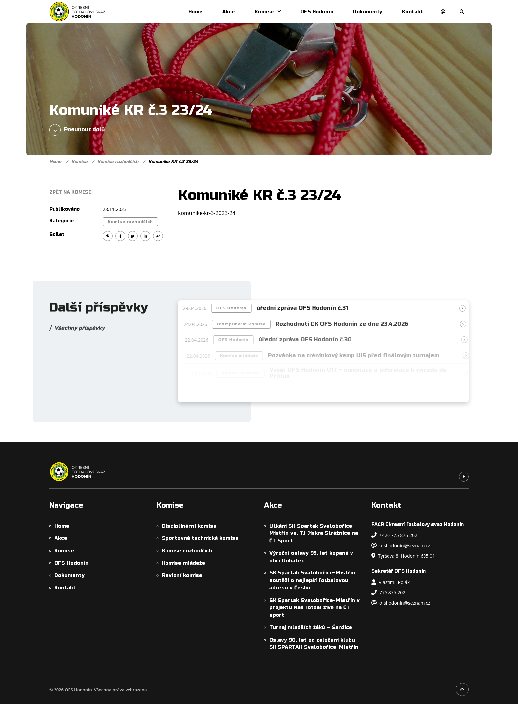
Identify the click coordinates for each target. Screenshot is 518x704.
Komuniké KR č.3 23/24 (173, 161)
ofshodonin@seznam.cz (400, 545)
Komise (264, 12)
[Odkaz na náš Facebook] (464, 477)
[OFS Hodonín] (77, 11)
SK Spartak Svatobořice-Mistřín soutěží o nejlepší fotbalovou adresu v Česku (312, 580)
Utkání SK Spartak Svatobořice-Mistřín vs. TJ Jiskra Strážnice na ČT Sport (313, 533)
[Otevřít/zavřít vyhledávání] (462, 12)
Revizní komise (182, 575)
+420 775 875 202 (394, 535)
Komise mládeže (183, 563)
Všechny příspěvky (80, 330)
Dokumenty (367, 12)
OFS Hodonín (317, 12)
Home (195, 12)
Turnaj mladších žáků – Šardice (310, 627)
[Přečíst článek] (464, 308)
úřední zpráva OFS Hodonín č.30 (308, 339)
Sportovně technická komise (200, 538)
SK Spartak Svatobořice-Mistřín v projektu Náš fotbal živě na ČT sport (314, 607)
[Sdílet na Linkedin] (145, 236)
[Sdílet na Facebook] (120, 236)
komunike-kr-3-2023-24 (206, 212)
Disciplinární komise (244, 324)
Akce (228, 12)
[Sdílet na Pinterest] (108, 236)
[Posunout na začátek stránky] (462, 689)
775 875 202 (388, 592)
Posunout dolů (77, 130)
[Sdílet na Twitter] (133, 236)
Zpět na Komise (70, 192)
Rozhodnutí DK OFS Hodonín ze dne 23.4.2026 (344, 324)
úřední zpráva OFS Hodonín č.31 (304, 308)
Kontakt (412, 12)
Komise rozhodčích (117, 161)
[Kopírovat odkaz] (158, 236)
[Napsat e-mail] (443, 12)
